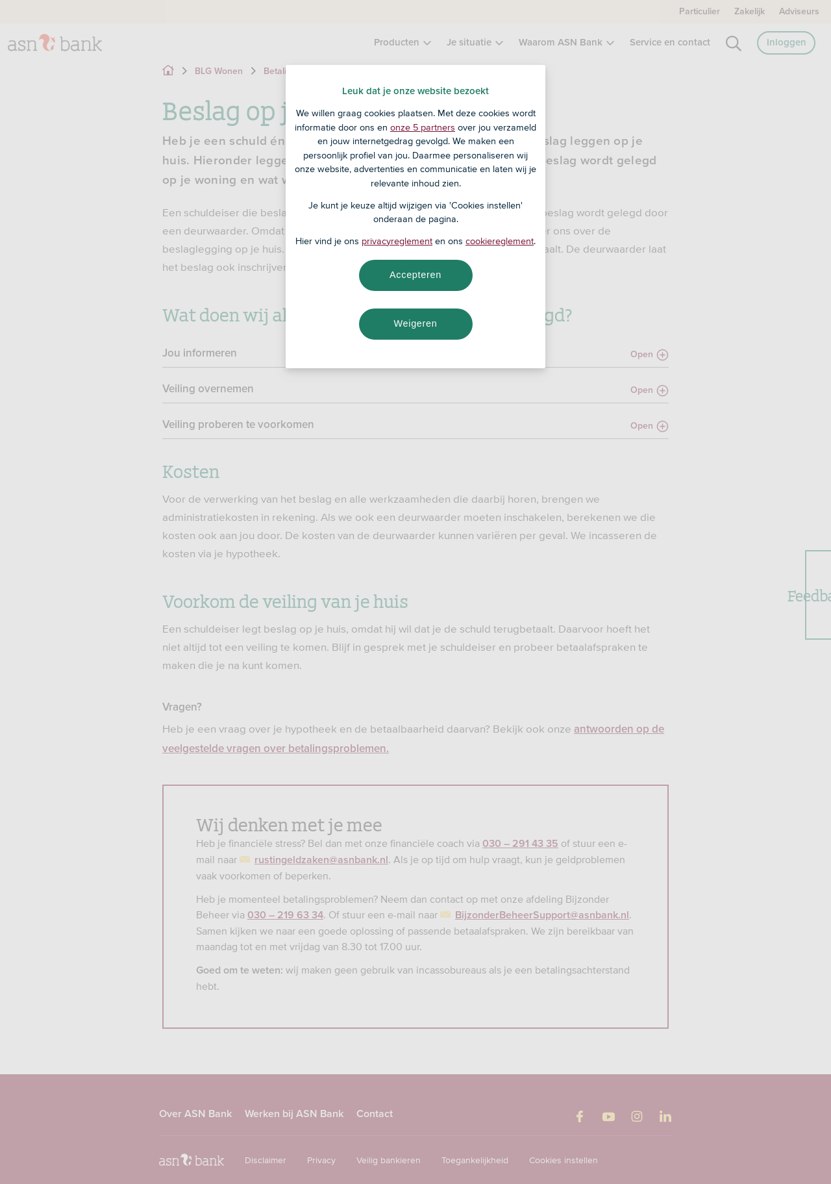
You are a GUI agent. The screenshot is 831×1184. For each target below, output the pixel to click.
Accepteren (415, 275)
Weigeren (415, 323)
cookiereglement (499, 241)
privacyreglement (397, 241)
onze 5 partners (422, 127)
